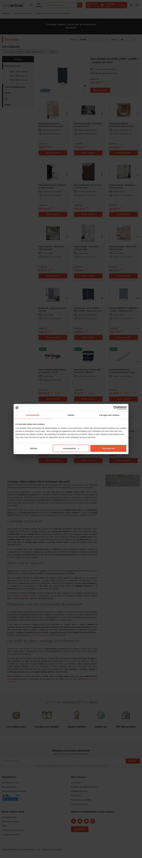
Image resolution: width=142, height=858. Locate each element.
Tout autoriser (108, 448)
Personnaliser (71, 448)
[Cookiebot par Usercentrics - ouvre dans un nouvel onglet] (115, 408)
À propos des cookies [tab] (109, 415)
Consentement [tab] (32, 415)
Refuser (33, 448)
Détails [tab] (71, 415)
